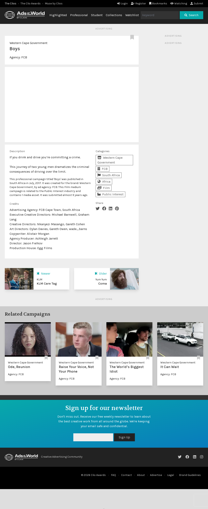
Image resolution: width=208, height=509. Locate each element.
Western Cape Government (28, 43)
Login (122, 3)
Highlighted (58, 15)
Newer (43, 273)
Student (97, 15)
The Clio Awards (31, 3)
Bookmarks (158, 3)
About (141, 475)
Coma (102, 283)
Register (138, 3)
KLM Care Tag (47, 283)
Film (103, 188)
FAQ (113, 475)
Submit (196, 3)
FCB (24, 57)
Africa (103, 181)
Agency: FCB (16, 374)
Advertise (156, 475)
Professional (79, 15)
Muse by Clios (54, 3)
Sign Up (124, 437)
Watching (178, 3)
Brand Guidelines (190, 475)
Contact (126, 475)
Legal (170, 475)
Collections (114, 15)
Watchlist (132, 15)
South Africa (108, 175)
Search (191, 15)
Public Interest (110, 194)
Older (101, 273)
